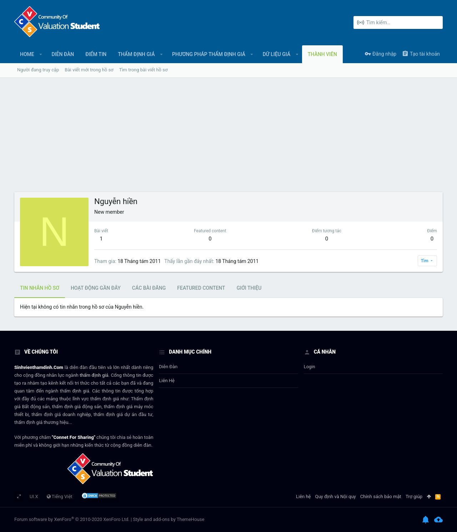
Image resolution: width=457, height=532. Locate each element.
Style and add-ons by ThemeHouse (168, 519)
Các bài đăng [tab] (149, 288)
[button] (41, 54)
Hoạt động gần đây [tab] (96, 288)
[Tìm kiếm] (398, 22)
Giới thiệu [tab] (249, 288)
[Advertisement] (228, 138)
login (309, 366)
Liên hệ (167, 380)
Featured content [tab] (201, 288)
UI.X (34, 496)
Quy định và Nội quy (335, 496)
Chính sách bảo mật (380, 496)
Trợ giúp (414, 496)
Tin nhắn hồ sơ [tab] (39, 288)
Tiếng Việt (59, 496)
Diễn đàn (168, 366)
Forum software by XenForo (72, 519)
